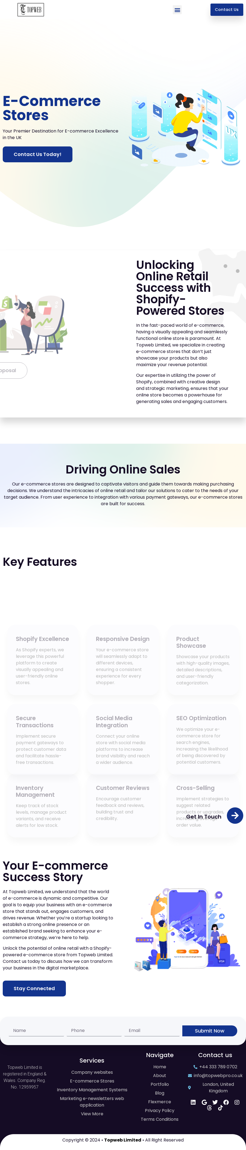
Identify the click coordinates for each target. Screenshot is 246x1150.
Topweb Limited (122, 1140)
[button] (177, 9)
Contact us (215, 1055)
